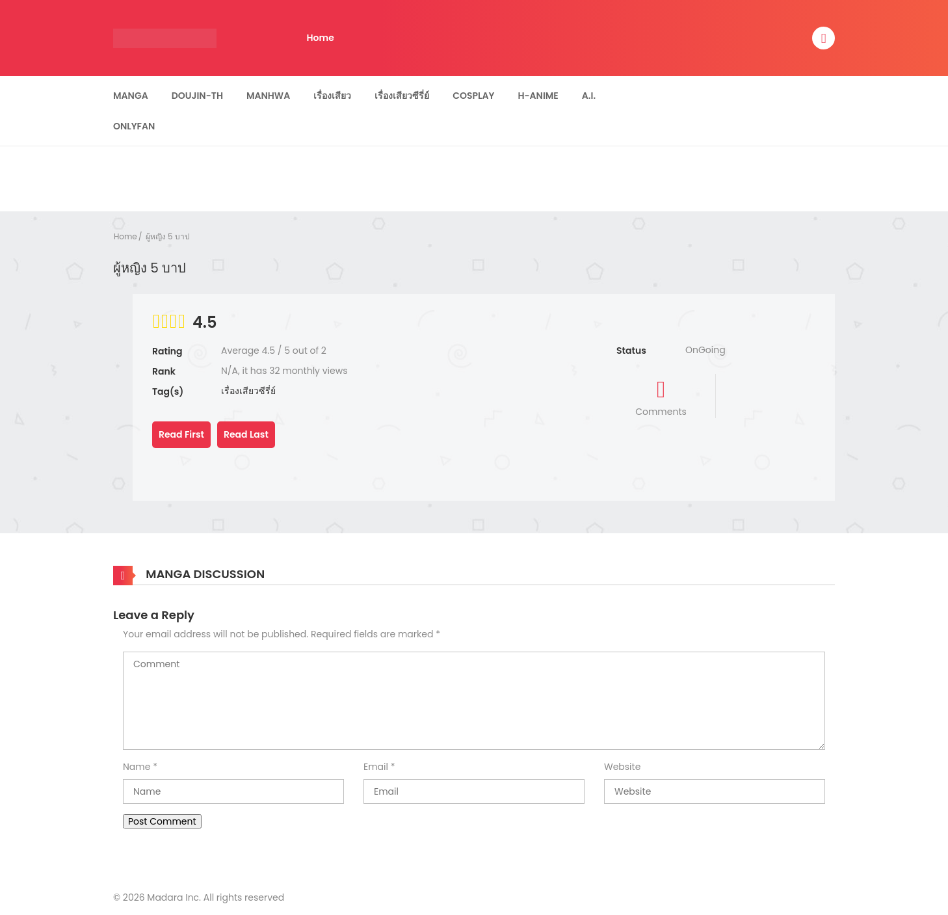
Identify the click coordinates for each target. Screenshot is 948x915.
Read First (181, 434)
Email (375, 766)
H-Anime (538, 95)
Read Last (246, 434)
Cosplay (473, 95)
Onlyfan (134, 126)
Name (136, 766)
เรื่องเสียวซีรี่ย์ (402, 95)
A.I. (589, 95)
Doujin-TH (197, 95)
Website (622, 766)
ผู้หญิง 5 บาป (168, 236)
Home (320, 37)
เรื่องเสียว (332, 95)
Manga (130, 95)
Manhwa (268, 95)
